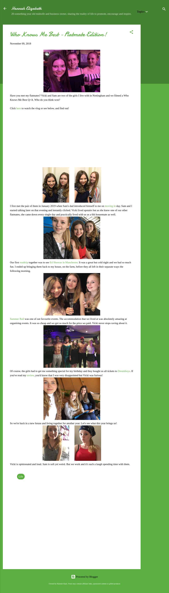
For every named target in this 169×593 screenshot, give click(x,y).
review (30, 375)
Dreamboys (124, 371)
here (19, 108)
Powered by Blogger (84, 576)
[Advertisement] (154, 78)
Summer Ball (17, 318)
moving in (110, 206)
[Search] (164, 9)
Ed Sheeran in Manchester (64, 262)
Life (21, 476)
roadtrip (24, 262)
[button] (131, 32)
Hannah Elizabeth (26, 8)
